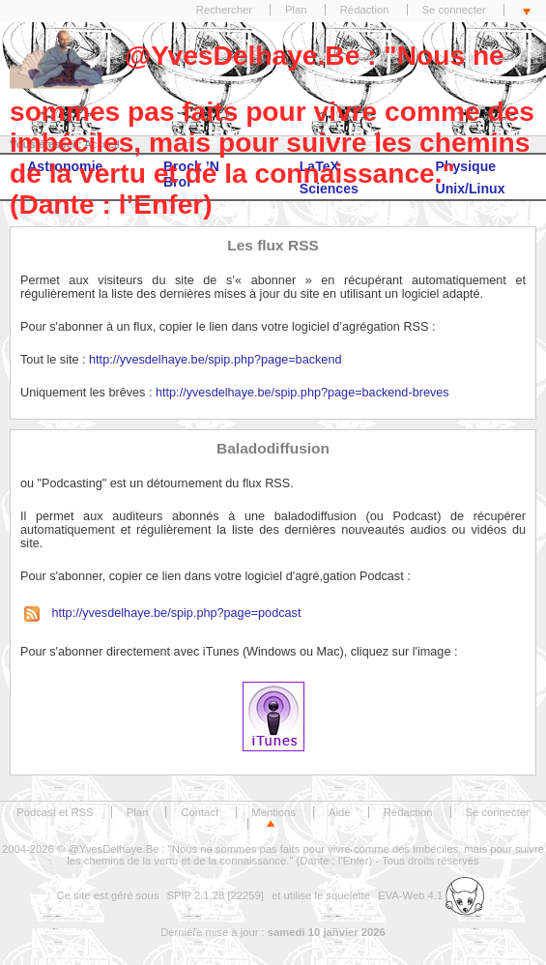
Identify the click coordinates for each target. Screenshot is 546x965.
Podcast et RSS (54, 812)
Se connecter (454, 9)
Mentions (273, 812)
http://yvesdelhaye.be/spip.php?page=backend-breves (302, 392)
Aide (340, 812)
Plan (296, 9)
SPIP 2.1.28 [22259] (215, 895)
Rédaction (364, 9)
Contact (199, 812)
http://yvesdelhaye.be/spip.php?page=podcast (160, 613)
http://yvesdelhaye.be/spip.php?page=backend (215, 359)
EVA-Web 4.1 (431, 895)
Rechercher (224, 9)
